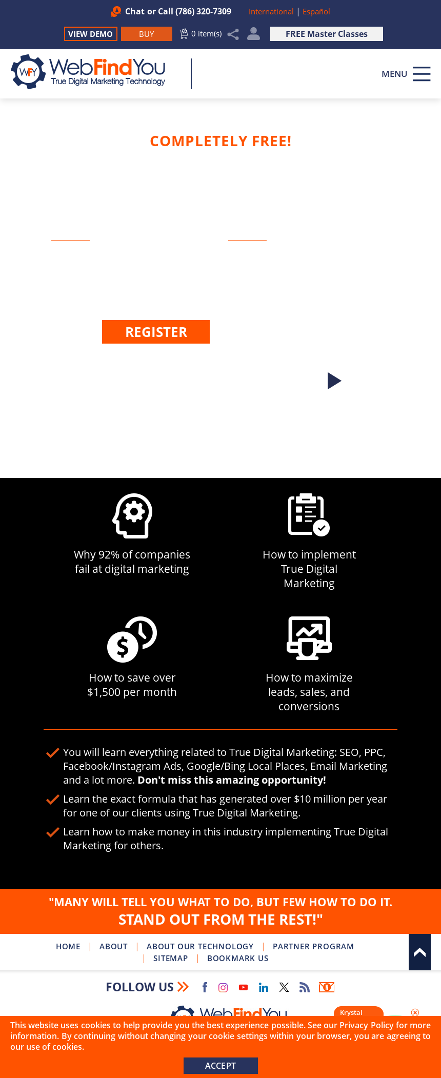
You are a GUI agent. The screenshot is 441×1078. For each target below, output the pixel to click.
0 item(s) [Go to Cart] (206, 33)
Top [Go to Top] (420, 952)
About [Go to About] (113, 946)
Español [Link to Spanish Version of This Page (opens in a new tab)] (316, 11)
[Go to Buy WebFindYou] (146, 34)
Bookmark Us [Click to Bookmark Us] (238, 958)
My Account (253, 36)
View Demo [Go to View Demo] (90, 34)
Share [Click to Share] (233, 34)
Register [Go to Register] (156, 332)
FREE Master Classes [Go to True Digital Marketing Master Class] (327, 33)
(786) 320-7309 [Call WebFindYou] (203, 11)
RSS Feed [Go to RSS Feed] (304, 987)
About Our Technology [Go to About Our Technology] (200, 946)
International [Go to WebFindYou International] (272, 11)
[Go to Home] (93, 71)
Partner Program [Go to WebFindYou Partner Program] (313, 946)
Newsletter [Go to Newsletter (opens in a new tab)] (326, 987)
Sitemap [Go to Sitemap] (170, 958)
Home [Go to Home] (68, 946)
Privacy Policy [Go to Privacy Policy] (366, 1025)
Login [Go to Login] (192, 360)
